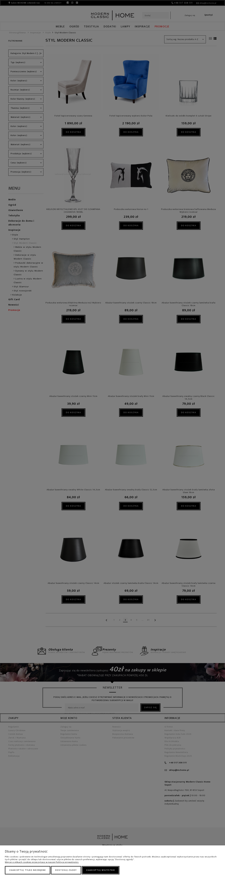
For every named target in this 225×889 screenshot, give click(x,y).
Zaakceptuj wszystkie (100, 870)
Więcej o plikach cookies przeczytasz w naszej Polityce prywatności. (42, 862)
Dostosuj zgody (66, 870)
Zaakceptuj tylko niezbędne (27, 870)
